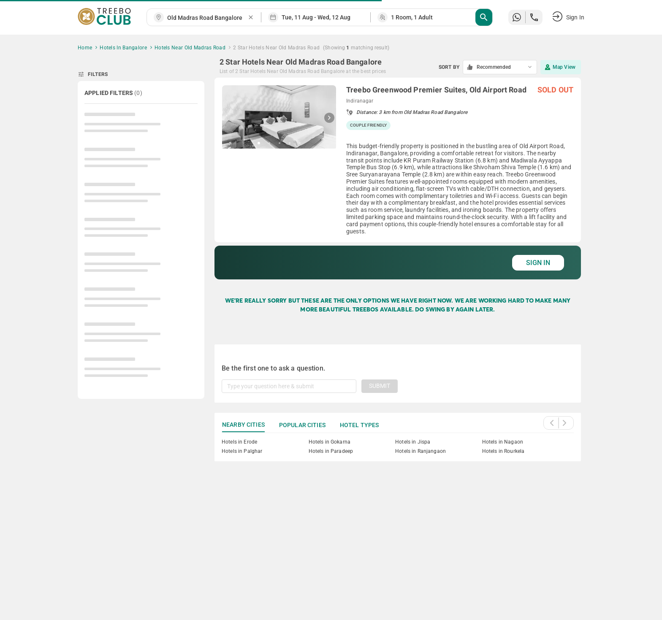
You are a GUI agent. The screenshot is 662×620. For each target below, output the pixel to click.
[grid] (397, 178)
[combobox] (207, 18)
